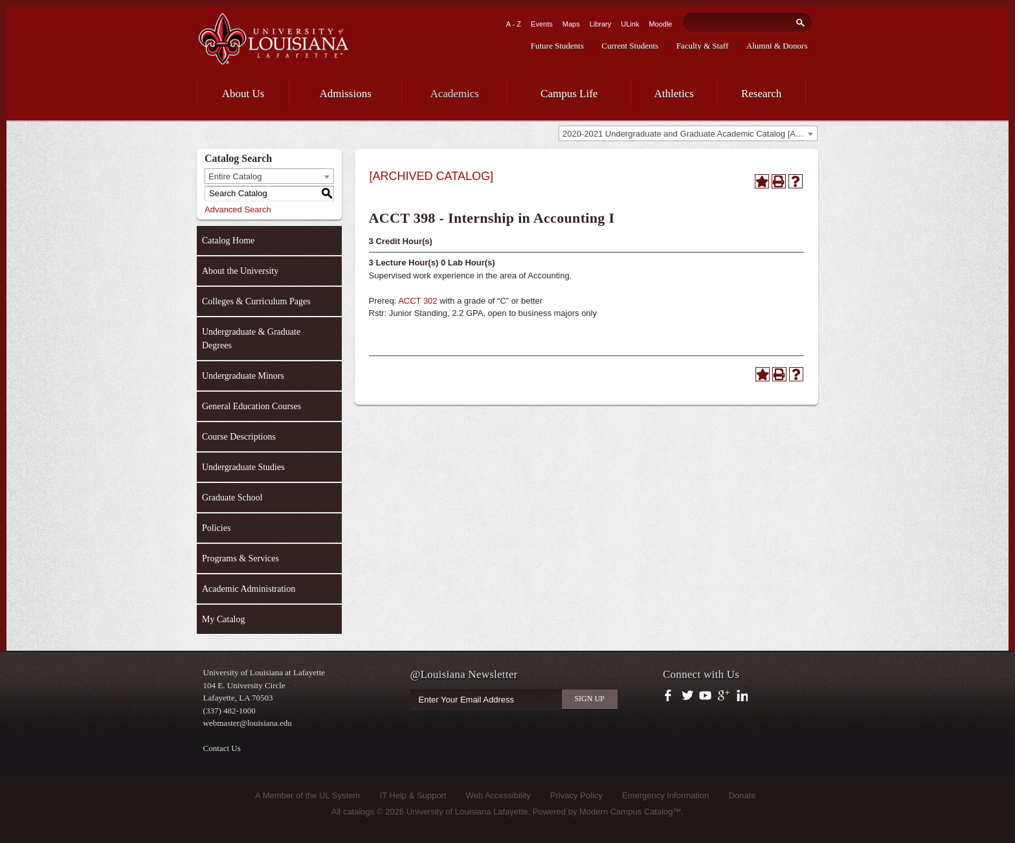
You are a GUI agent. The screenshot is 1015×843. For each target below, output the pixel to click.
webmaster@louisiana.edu (247, 723)
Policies (216, 528)
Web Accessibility (498, 795)
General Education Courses (251, 406)
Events (542, 24)
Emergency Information (665, 795)
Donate (741, 795)
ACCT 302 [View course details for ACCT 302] (417, 301)
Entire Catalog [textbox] (235, 176)
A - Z (513, 24)
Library (601, 24)
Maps (571, 24)
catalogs (358, 811)
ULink (630, 24)
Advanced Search (238, 209)
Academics (454, 93)
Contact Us (222, 748)
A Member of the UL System (307, 795)
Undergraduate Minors (243, 376)
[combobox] (688, 133)
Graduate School (232, 497)
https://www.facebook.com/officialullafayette (671, 696)
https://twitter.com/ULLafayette (688, 696)
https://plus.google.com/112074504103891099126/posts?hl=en (724, 696)
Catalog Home (228, 240)
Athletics (674, 93)
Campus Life (569, 93)
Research (761, 93)
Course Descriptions (239, 437)
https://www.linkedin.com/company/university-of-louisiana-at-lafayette (741, 696)
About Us (243, 93)
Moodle (660, 24)
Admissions (346, 93)
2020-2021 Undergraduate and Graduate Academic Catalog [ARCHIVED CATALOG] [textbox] (690, 134)
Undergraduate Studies (243, 467)
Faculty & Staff (702, 46)
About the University (240, 271)
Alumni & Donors (777, 46)
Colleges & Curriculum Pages (256, 301)
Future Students (557, 46)
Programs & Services (240, 558)
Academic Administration (248, 589)
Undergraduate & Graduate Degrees (251, 338)
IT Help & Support (412, 795)
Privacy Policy (576, 795)
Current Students (629, 46)
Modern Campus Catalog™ (630, 811)
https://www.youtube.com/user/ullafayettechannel (705, 696)
